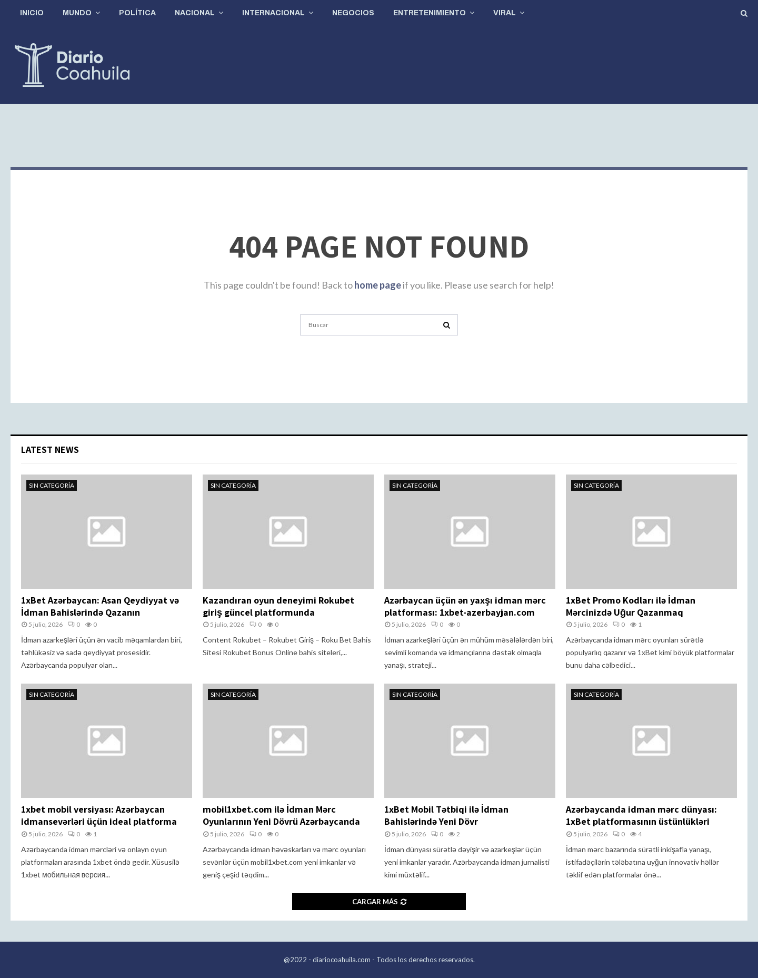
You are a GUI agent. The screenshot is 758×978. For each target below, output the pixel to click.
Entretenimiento (429, 13)
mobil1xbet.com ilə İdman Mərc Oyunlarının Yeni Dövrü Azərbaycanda (281, 815)
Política (137, 13)
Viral (504, 13)
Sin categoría (51, 485)
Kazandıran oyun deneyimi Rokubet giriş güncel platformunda (278, 606)
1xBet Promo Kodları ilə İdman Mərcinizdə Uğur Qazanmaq (630, 606)
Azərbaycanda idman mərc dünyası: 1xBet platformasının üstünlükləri (641, 815)
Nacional (195, 13)
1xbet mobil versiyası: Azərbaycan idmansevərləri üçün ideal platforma (99, 815)
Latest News (50, 449)
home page (377, 285)
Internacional (273, 13)
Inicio (32, 13)
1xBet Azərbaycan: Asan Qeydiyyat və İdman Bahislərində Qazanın (100, 606)
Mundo (77, 13)
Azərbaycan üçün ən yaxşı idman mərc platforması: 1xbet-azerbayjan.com (465, 606)
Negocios (353, 13)
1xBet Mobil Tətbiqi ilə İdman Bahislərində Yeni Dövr (446, 815)
